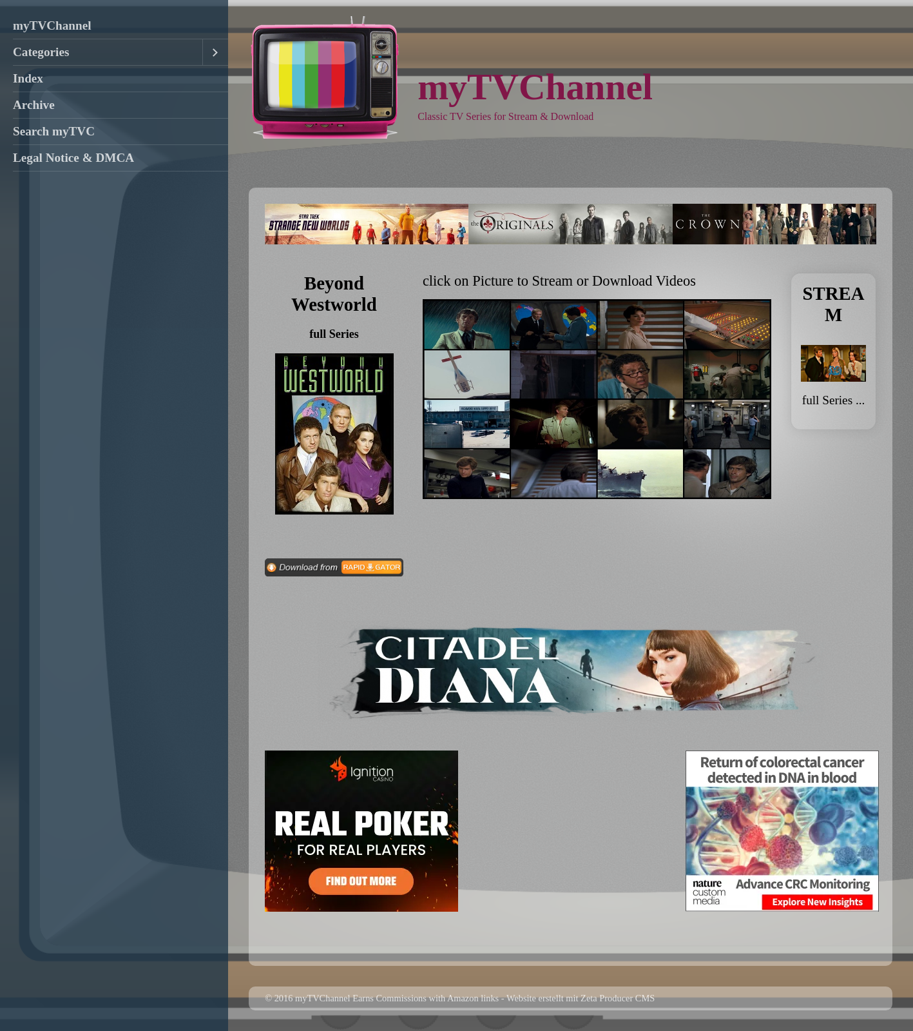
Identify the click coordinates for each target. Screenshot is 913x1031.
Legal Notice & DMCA (73, 157)
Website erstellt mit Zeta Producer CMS (580, 998)
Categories (41, 52)
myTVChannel (52, 25)
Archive (34, 105)
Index (28, 78)
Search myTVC (54, 131)
